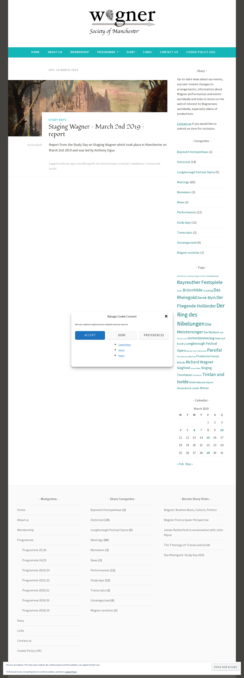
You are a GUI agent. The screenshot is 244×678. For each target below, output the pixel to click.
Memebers (184, 192)
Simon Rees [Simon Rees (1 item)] (196, 368)
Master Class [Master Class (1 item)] (191, 351)
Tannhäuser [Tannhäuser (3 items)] (185, 375)
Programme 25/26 (34, 550)
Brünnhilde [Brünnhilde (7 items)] (192, 290)
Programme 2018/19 (35, 610)
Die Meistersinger (107, 163)
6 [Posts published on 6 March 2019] (194, 430)
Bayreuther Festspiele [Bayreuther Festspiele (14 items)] (200, 282)
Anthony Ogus (67, 163)
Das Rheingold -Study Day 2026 (184, 555)
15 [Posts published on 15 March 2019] (208, 437)
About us (55, 52)
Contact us (169, 52)
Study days (57, 119)
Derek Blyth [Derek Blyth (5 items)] (206, 297)
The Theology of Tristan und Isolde (187, 545)
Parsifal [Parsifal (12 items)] (214, 350)
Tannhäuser (137, 163)
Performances (186, 212)
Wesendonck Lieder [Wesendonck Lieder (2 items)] (188, 388)
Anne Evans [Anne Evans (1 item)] (182, 276)
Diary (131, 52)
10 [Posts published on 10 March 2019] (221, 430)
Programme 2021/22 (35, 580)
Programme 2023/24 (35, 570)
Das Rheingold (86, 163)
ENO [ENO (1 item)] (222, 332)
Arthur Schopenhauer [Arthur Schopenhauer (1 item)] (209, 276)
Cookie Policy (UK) (200, 52)
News (180, 202)
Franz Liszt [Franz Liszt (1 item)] (182, 338)
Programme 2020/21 (35, 590)
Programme (106, 52)
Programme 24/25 (34, 560)
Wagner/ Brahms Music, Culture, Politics (190, 510)
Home (121, 350)
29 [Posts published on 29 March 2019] (208, 453)
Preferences (154, 335)
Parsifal (124, 163)
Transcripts (184, 232)
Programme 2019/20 (35, 600)
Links (147, 52)
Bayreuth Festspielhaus (192, 152)
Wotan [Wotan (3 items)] (204, 388)
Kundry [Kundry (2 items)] (181, 343)
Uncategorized (187, 242)
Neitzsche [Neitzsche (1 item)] (202, 351)
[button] (166, 316)
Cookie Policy (124, 344)
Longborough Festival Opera (196, 172)
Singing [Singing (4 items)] (206, 368)
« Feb (180, 464)
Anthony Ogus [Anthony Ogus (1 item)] (194, 276)
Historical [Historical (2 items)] (220, 338)
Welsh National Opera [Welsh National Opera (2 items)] (201, 382)
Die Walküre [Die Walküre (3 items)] (211, 332)
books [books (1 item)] (179, 291)
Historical (183, 162)
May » (189, 464)
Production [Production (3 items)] (203, 356)
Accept (90, 335)
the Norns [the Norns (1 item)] (197, 375)
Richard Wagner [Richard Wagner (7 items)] (200, 362)
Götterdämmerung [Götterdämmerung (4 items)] (200, 338)
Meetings (183, 182)
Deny (122, 335)
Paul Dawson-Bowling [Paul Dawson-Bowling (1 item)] (186, 356)
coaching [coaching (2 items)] (208, 290)
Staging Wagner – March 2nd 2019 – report (96, 130)
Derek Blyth (34, 145)
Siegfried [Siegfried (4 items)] (183, 368)
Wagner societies (188, 252)
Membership (79, 52)
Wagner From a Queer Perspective (186, 520)
